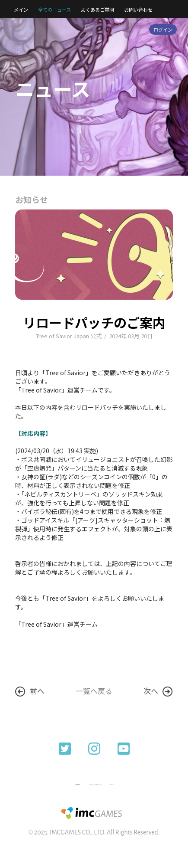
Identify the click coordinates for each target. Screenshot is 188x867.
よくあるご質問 (97, 9)
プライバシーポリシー (95, 784)
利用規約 (77, 784)
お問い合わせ (138, 9)
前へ (30, 691)
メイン (21, 9)
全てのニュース (54, 9)
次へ (158, 691)
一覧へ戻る (94, 690)
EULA (112, 784)
